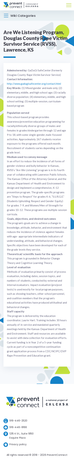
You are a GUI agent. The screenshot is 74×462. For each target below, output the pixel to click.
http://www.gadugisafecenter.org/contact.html (34, 83)
